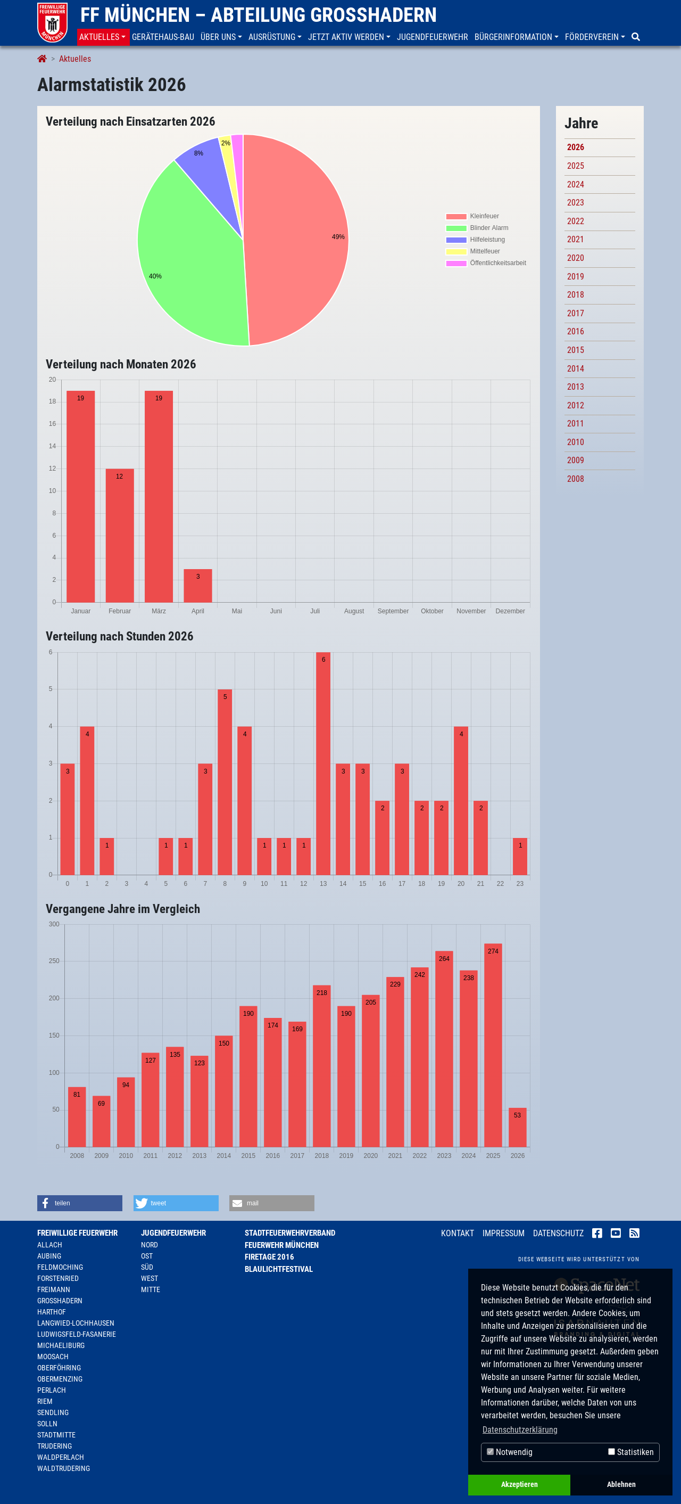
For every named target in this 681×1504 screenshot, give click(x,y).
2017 (575, 313)
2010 (575, 442)
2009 (575, 460)
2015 (575, 350)
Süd (147, 1267)
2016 (575, 331)
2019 (575, 277)
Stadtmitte (56, 1435)
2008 (575, 479)
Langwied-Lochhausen (75, 1323)
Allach (49, 1244)
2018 (575, 295)
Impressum (504, 1233)
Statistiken (631, 1452)
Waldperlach (60, 1457)
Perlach (51, 1390)
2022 (575, 221)
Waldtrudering (63, 1468)
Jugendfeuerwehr (173, 1233)
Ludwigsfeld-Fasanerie (76, 1334)
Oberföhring (59, 1367)
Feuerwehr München (282, 1245)
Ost (147, 1256)
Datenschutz (558, 1233)
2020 (575, 258)
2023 (575, 203)
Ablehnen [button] (621, 1484)
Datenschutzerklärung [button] (520, 1430)
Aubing (49, 1256)
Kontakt (457, 1233)
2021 (575, 239)
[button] (103, 37)
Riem (45, 1401)
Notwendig (510, 1452)
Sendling (53, 1412)
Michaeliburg (61, 1345)
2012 (575, 405)
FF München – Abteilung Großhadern (258, 15)
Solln (47, 1423)
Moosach (53, 1356)
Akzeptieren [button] (519, 1484)
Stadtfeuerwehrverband (290, 1233)
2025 (575, 166)
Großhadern (59, 1300)
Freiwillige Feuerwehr (77, 1233)
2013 (575, 387)
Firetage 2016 (269, 1257)
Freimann (53, 1289)
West (149, 1278)
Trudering (54, 1446)
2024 (575, 184)
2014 (575, 369)
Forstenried (58, 1278)
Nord (149, 1244)
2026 (575, 147)
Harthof (51, 1312)
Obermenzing (59, 1379)
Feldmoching (60, 1267)
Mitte (150, 1289)
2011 (575, 423)
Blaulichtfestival (279, 1269)
